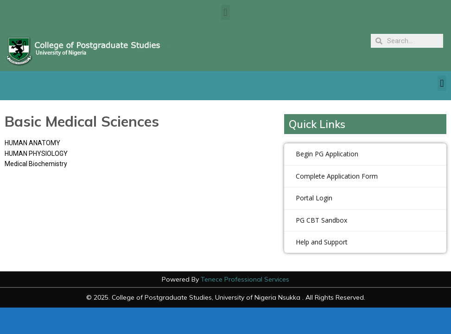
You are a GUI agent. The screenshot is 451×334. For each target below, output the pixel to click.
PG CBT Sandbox (321, 220)
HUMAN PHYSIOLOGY (36, 153)
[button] (225, 12)
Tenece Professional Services (245, 279)
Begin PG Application (327, 153)
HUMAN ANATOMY (32, 143)
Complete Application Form (337, 176)
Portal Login (314, 197)
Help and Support (322, 242)
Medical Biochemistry (36, 163)
